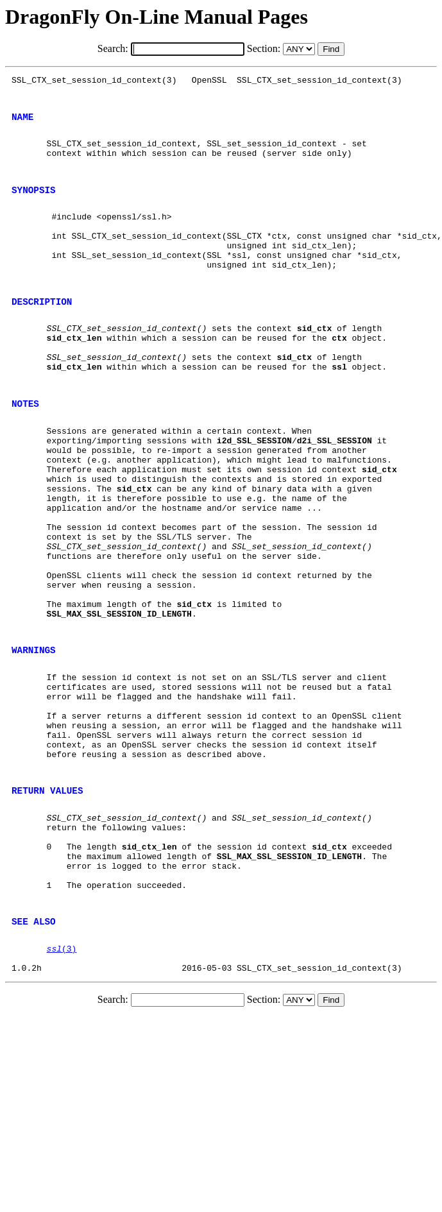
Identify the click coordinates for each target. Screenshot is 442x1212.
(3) (62, 1089)
